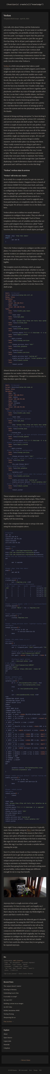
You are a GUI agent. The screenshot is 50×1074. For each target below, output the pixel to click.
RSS (40, 1070)
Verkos (6, 66)
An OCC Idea (8, 1007)
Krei (30, 1070)
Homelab (6, 1044)
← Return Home (25, 1060)
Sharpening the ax (10, 1017)
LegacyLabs (7, 1041)
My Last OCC (8, 1000)
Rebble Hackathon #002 (12, 1010)
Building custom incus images (13, 1003)
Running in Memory (10, 989)
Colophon (7, 1048)
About (6, 1034)
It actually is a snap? (10, 996)
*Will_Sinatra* (18, 960)
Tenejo (35, 1070)
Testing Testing (9, 1014)
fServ (29, 830)
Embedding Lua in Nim (11, 993)
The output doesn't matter (12, 986)
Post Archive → (9, 1021)
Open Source (8, 1037)
